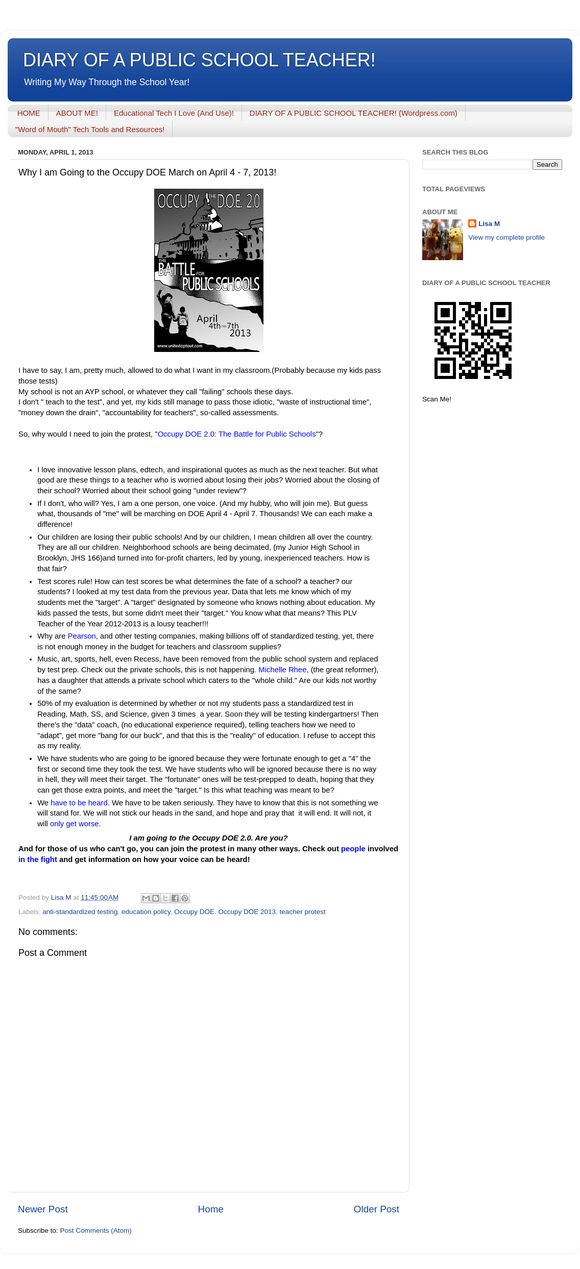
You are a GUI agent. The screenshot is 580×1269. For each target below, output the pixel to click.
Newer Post (43, 1209)
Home (211, 1209)
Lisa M (489, 223)
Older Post (376, 1209)
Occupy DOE (194, 912)
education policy (146, 912)
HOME (28, 113)
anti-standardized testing (79, 912)
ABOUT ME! (77, 113)
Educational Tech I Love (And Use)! (174, 113)
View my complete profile (506, 237)
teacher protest (303, 912)
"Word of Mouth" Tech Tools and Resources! (89, 129)
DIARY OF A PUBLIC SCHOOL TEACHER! (199, 59)
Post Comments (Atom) (96, 1230)
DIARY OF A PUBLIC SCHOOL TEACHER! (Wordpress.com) (353, 113)
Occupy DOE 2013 (247, 912)
